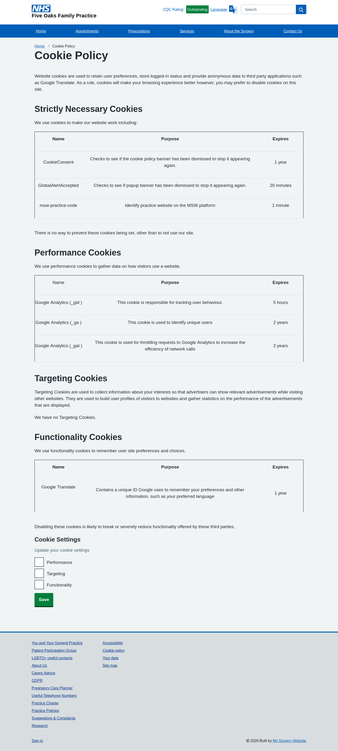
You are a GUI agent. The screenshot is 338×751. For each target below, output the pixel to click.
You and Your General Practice (57, 643)
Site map (110, 665)
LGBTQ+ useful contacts (52, 658)
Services (187, 31)
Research (40, 725)
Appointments (87, 31)
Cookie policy (114, 650)
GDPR (37, 680)
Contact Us (293, 31)
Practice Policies (45, 710)
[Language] (224, 9)
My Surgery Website (289, 741)
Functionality (59, 585)
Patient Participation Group (54, 650)
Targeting (56, 573)
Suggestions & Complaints (54, 718)
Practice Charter (45, 703)
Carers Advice (43, 673)
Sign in (37, 741)
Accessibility (113, 643)
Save (44, 599)
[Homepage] (96, 11)
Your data (110, 658)
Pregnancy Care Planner (52, 688)
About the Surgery (239, 31)
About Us (39, 665)
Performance (59, 562)
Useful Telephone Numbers (54, 695)
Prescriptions (139, 31)
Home (41, 31)
